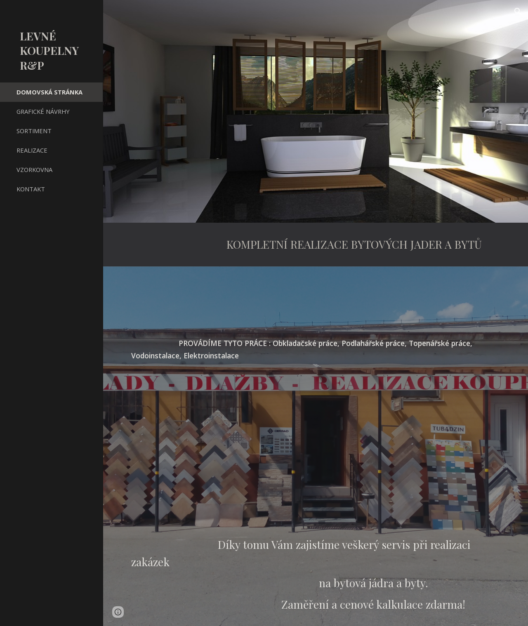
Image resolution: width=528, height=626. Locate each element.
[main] (316, 245)
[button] (518, 11)
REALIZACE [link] (31, 150)
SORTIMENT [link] (34, 131)
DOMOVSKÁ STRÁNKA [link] (49, 92)
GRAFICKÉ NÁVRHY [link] (43, 111)
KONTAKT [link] (30, 189)
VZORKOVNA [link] (34, 169)
